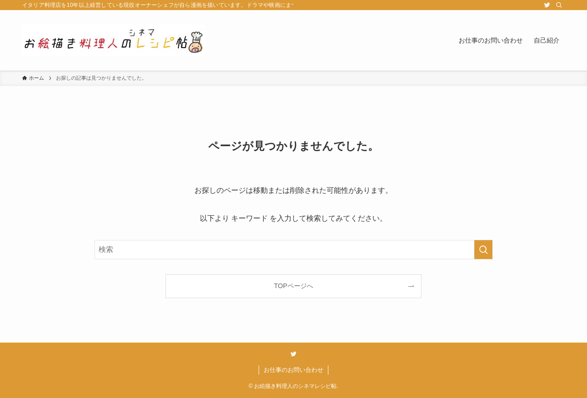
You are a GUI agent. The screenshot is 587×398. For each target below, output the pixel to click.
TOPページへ (293, 285)
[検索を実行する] (483, 249)
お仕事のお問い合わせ (293, 369)
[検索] (559, 5)
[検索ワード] (293, 249)
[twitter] (547, 5)
